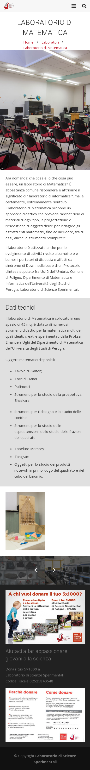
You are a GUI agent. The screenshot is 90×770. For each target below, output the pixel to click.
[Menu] (74, 6)
